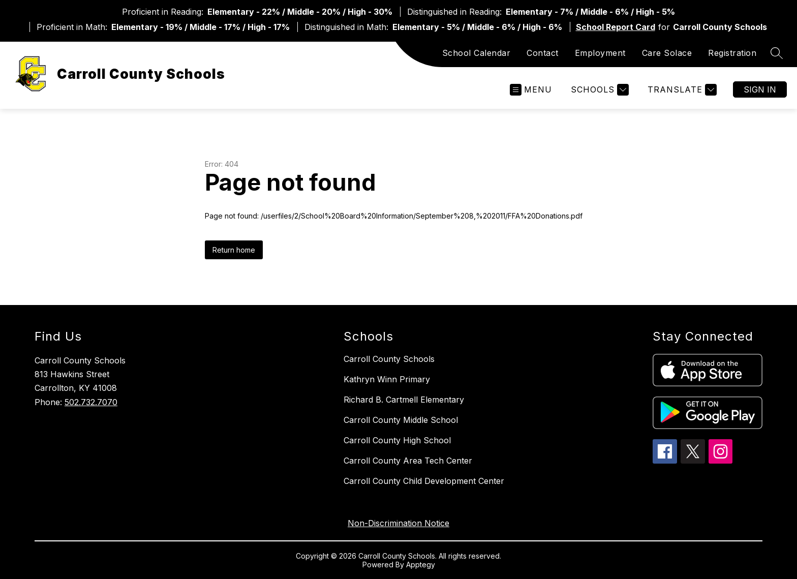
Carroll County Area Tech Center (408, 460)
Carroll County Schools (389, 359)
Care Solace (667, 53)
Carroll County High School (397, 440)
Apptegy (420, 564)
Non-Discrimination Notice (398, 523)
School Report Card (615, 27)
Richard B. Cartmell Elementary (404, 399)
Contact (543, 53)
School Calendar (476, 53)
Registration (732, 53)
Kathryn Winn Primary (387, 379)
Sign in (760, 89)
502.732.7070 (91, 402)
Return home (233, 250)
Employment (600, 53)
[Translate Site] (681, 89)
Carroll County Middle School (401, 420)
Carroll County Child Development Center (424, 481)
